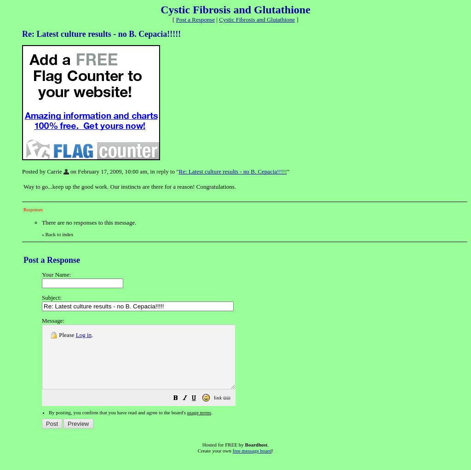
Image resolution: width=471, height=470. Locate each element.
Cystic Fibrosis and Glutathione (257, 19)
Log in (84, 334)
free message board (252, 463)
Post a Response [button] (195, 19)
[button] (198, 411)
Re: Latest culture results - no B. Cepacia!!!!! (233, 171)
